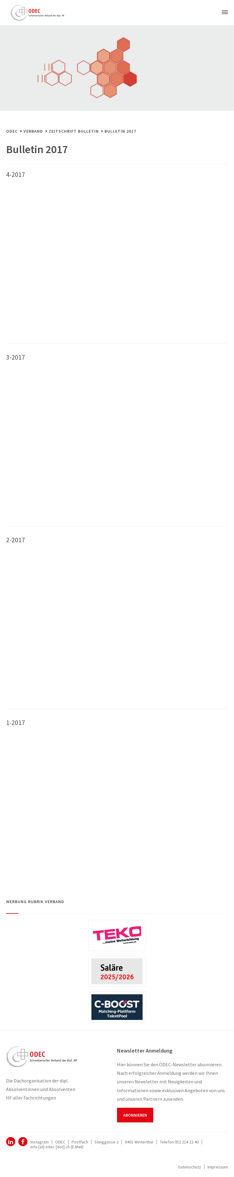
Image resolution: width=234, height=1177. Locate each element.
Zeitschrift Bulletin (74, 131)
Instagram (39, 1142)
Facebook (22, 1141)
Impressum (217, 1167)
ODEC (12, 131)
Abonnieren (135, 1115)
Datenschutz (189, 1167)
